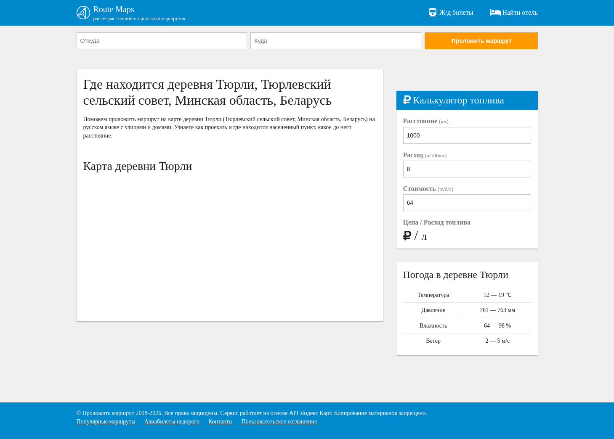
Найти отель (514, 12)
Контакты (220, 421)
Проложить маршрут (482, 40)
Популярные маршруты (106, 421)
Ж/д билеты (450, 12)
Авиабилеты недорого (171, 421)
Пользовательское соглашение (279, 421)
